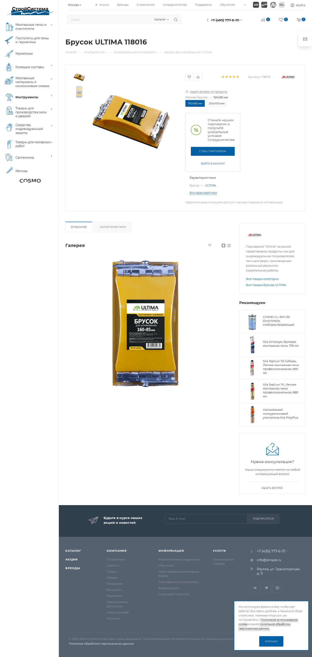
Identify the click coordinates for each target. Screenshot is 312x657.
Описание (79, 226)
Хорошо (271, 641)
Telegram (266, 588)
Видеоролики (168, 588)
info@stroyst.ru (269, 560)
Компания (117, 550)
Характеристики (113, 226)
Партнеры (114, 596)
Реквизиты (115, 583)
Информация (171, 550)
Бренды (72, 568)
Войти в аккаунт (213, 163)
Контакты (114, 618)
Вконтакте (255, 588)
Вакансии (114, 589)
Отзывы (112, 577)
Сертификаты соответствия (178, 582)
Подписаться (263, 518)
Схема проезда (118, 612)
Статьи (111, 571)
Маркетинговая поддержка (178, 559)
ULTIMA (210, 185)
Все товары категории (262, 279)
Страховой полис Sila (174, 594)
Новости (113, 565)
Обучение (165, 565)
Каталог (73, 550)
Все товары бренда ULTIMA (266, 285)
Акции (71, 559)
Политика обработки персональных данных (101, 643)
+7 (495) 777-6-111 (225, 20)
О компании (116, 559)
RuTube (277, 588)
